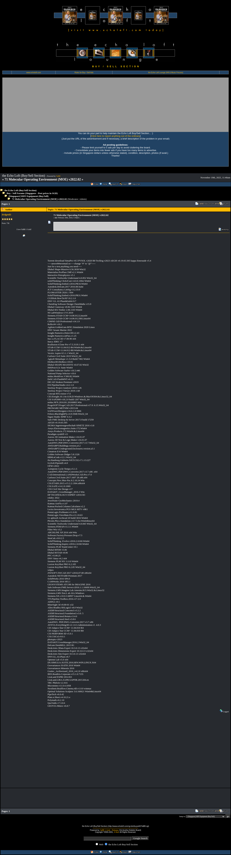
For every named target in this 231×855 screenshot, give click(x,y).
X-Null (116, 832)
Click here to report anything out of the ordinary (115, 136)
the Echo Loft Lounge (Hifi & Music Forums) (165, 73)
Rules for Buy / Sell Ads (84, 73)
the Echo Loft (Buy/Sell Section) (21, 190)
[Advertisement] (115, 104)
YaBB (58, 176)
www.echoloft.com (33, 73)
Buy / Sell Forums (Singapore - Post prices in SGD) (32, 193)
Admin (82, 199)
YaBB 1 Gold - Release (109, 830)
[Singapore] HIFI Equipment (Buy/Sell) (29, 196)
